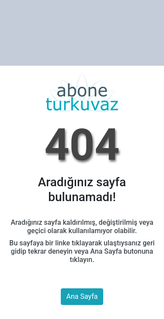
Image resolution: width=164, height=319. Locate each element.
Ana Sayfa (82, 296)
